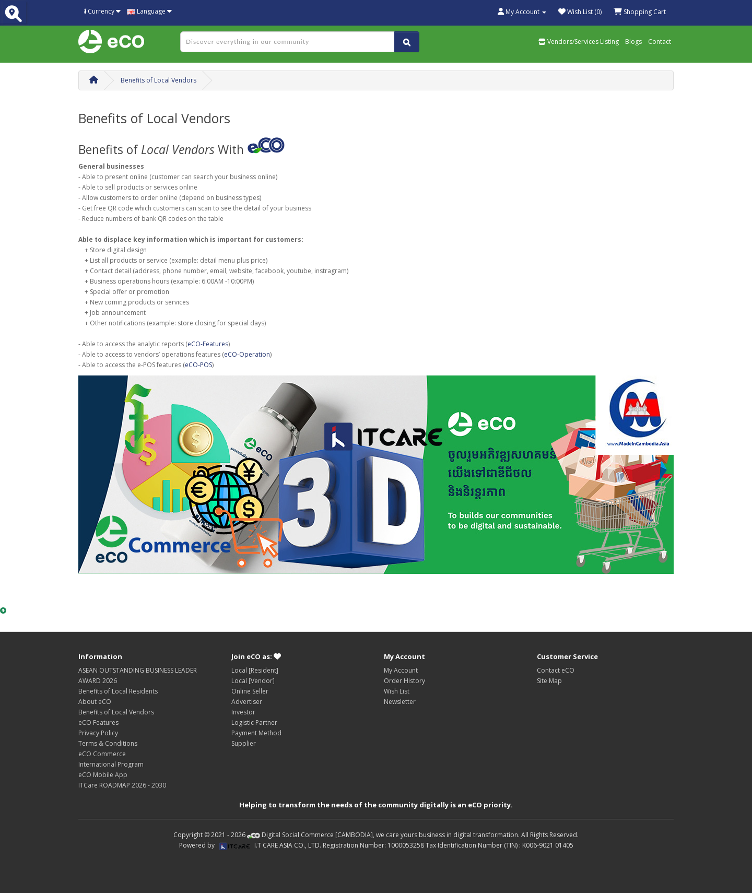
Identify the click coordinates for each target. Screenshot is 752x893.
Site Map (549, 680)
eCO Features (98, 722)
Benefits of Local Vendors (158, 80)
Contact (659, 41)
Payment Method (256, 732)
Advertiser (246, 701)
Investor (243, 712)
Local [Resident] (254, 670)
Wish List (396, 691)
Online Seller (249, 691)
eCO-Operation (247, 354)
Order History (404, 680)
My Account (401, 670)
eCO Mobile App (102, 774)
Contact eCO (555, 670)
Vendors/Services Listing (578, 41)
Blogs (633, 41)
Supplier (243, 743)
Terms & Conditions (107, 743)
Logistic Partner (254, 722)
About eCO (94, 701)
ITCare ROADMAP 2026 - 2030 (122, 785)
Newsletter (400, 701)
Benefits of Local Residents (118, 691)
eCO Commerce (102, 753)
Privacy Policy (98, 732)
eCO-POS (198, 364)
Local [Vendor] (253, 680)
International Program (111, 764)
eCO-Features (207, 343)
